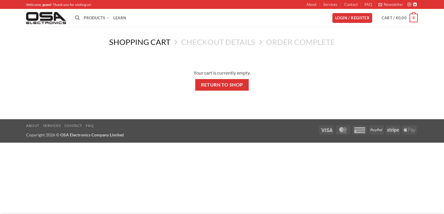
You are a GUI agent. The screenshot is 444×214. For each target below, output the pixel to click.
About (311, 4)
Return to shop (222, 84)
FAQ (368, 4)
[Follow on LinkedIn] (415, 5)
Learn (119, 17)
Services (330, 4)
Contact (351, 4)
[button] (390, 4)
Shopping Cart (139, 41)
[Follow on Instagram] (409, 5)
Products (96, 18)
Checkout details (218, 41)
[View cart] (400, 18)
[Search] (77, 17)
